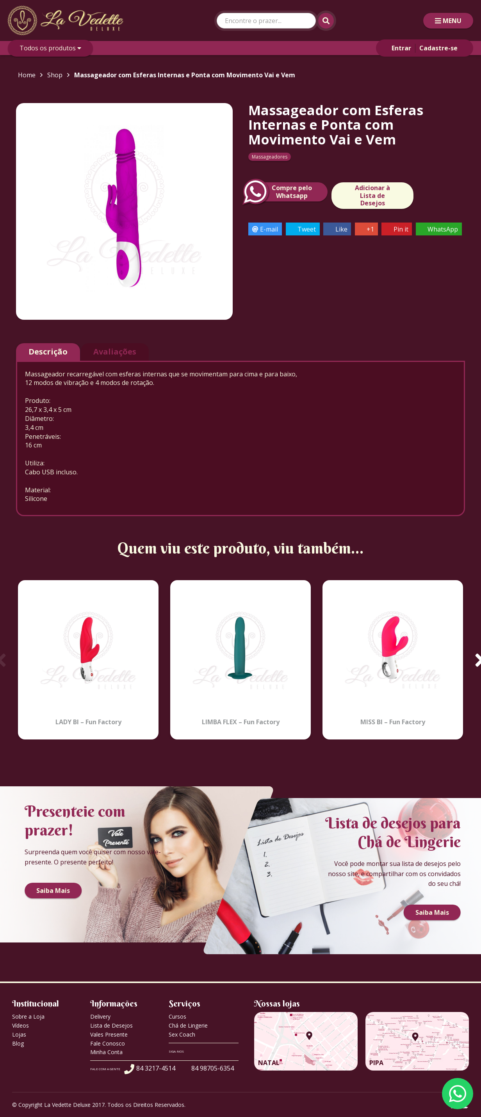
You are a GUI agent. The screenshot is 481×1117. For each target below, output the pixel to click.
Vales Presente (109, 1034)
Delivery (100, 1016)
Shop (54, 75)
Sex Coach (182, 1034)
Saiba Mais (53, 890)
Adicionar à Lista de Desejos (372, 195)
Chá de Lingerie (188, 1025)
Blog (18, 1043)
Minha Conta (106, 1052)
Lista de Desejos (111, 1025)
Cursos (177, 1016)
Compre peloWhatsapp (280, 191)
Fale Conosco (107, 1043)
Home (27, 75)
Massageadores (269, 156)
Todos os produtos (50, 48)
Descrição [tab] (48, 351)
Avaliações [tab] (114, 351)
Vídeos (20, 1025)
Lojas (19, 1034)
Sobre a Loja (28, 1016)
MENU (448, 21)
